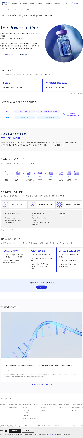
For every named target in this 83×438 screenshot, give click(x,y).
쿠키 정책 (32, 426)
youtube (82, 427)
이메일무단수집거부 (23, 426)
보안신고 (57, 426)
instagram (74, 427)
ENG (66, 3)
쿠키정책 (50, 434)
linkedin (70, 427)
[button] (32, 385)
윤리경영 (50, 426)
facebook (78, 427)
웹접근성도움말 (41, 426)
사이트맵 (2, 426)
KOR (63, 3)
